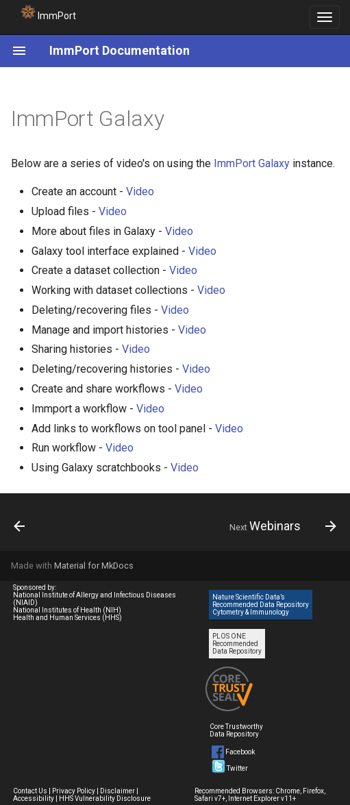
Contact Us (30, 791)
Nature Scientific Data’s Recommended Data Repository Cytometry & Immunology (260, 604)
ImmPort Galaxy (252, 163)
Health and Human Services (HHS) (67, 617)
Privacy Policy (73, 791)
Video (140, 191)
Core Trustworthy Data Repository (236, 730)
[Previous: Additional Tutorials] (20, 526)
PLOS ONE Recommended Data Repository (237, 643)
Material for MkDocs (94, 565)
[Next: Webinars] (280, 526)
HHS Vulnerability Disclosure (105, 798)
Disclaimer (117, 791)
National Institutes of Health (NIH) (67, 610)
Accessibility (33, 798)
